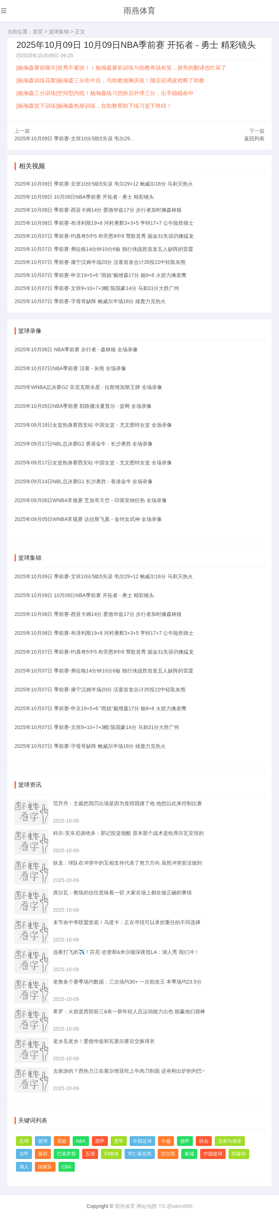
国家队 (45, 1166)
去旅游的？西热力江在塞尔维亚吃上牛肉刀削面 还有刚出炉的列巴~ (129, 1070)
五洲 (90, 1153)
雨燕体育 (139, 10)
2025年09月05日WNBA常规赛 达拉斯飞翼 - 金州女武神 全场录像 (88, 518)
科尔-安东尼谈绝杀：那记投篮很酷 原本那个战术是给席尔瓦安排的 (128, 832)
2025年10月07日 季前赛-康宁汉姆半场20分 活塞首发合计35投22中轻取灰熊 (100, 261)
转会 (204, 1140)
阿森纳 (239, 1153)
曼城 (189, 1153)
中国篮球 (212, 1153)
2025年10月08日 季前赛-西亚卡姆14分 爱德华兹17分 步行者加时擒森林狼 (98, 209)
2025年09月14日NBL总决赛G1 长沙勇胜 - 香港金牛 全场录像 (84, 481)
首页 (38, 31)
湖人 (24, 1166)
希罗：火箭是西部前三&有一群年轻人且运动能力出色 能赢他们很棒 (129, 1011)
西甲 (100, 1140)
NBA (81, 1140)
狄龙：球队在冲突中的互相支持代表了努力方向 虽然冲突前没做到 (127, 862)
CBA (67, 1166)
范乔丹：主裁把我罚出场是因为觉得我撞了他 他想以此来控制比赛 (127, 803)
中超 (166, 1140)
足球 (24, 1140)
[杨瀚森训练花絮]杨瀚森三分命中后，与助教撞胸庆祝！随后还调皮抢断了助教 (110, 80)
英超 (61, 1140)
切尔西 (168, 1153)
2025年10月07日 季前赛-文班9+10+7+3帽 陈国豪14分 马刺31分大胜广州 (97, 287)
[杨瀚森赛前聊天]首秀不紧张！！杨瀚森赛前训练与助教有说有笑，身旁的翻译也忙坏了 (121, 68)
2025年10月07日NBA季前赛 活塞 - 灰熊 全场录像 (70, 368)
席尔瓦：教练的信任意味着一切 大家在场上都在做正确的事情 (122, 892)
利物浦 (111, 1153)
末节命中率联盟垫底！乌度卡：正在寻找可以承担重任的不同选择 (127, 921)
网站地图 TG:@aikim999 (164, 1206)
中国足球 (142, 1140)
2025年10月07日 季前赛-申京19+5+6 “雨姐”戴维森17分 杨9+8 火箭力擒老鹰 (100, 274)
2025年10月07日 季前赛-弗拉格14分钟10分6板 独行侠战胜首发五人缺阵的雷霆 (104, 248)
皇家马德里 (230, 1140)
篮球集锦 (59, 31)
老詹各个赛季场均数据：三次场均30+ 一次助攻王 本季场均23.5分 (127, 981)
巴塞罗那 (66, 1153)
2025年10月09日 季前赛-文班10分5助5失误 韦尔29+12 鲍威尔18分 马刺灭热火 (104, 137)
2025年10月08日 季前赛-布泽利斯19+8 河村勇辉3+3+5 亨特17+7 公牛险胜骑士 (104, 222)
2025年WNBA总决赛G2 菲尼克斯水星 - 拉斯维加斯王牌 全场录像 (88, 386)
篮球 (43, 1140)
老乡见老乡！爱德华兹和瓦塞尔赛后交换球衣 (104, 1040)
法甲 (24, 1153)
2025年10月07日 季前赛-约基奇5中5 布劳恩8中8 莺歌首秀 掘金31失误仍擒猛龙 (104, 235)
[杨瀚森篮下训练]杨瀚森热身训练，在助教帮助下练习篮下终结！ (94, 106)
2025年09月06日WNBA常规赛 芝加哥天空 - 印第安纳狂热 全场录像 (91, 499)
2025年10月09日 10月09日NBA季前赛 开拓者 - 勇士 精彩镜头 (84, 196)
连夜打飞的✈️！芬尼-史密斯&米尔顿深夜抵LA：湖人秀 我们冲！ (126, 951)
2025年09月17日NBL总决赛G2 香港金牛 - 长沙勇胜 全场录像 (84, 443)
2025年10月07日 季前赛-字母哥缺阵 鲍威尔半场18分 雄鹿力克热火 (90, 300)
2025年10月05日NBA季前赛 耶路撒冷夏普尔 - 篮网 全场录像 (83, 405)
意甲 (119, 1140)
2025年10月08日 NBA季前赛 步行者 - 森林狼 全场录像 (76, 349)
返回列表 (254, 137)
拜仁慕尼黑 (139, 1153)
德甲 (185, 1140)
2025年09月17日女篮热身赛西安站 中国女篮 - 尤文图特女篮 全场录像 (93, 462)
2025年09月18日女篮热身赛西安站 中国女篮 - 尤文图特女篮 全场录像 (93, 424)
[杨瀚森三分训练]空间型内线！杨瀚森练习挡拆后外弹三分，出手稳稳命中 (105, 93)
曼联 (43, 1153)
